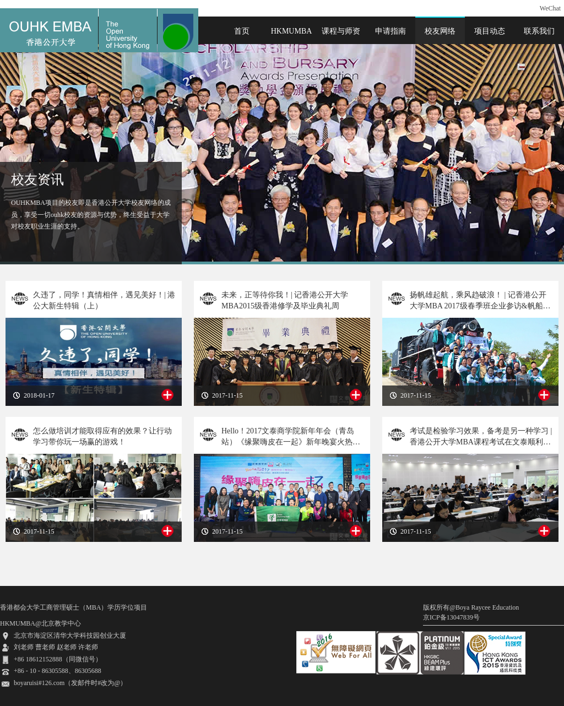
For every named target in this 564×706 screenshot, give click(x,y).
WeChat (550, 8)
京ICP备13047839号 (451, 617)
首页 (242, 31)
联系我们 (539, 31)
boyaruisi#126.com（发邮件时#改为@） (70, 683)
